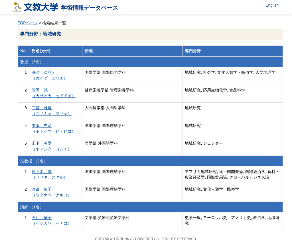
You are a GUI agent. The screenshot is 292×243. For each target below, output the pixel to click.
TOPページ (28, 23)
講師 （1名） (32, 207)
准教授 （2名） (34, 161)
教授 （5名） (32, 61)
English (272, 5)
